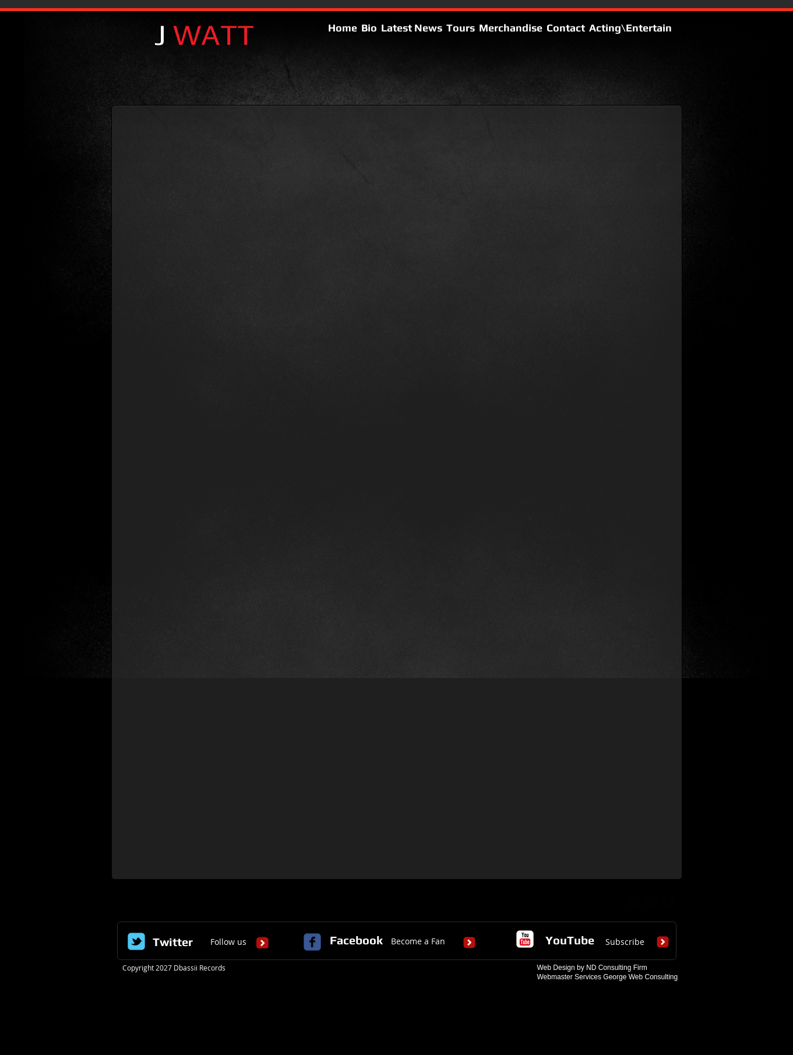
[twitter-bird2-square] (651, 902)
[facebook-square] (668, 902)
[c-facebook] (312, 942)
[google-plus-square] (633, 902)
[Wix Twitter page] (136, 941)
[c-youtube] (525, 939)
